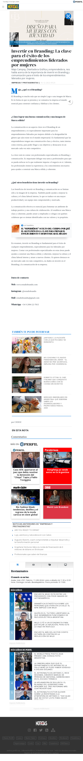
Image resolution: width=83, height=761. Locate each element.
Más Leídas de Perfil (21, 649)
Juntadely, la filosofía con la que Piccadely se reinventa (55, 340)
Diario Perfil (8, 738)
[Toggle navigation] (4, 6)
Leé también (29, 225)
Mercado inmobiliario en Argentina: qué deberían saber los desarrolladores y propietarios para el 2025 (55, 402)
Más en (24, 444)
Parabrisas (75, 738)
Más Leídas (16, 590)
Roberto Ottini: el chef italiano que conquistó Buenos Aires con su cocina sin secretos (55, 380)
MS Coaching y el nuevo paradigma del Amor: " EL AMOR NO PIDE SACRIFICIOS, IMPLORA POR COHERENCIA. (55, 360)
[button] (69, 101)
